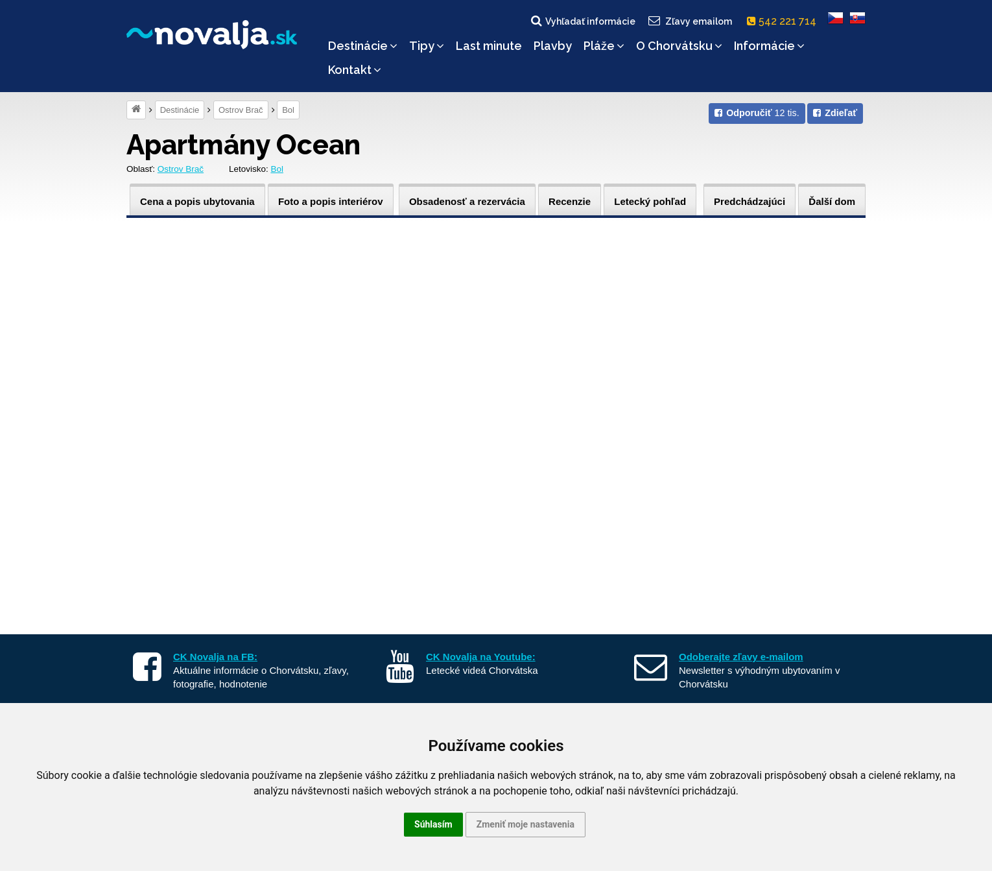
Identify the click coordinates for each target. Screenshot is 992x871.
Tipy (426, 46)
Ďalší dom (832, 201)
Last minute (489, 46)
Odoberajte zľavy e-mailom (741, 656)
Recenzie (570, 201)
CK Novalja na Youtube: (481, 656)
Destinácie (362, 46)
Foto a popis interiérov (330, 201)
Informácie (769, 46)
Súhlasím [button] (433, 824)
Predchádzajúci (749, 201)
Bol (288, 110)
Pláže (604, 46)
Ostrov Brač (240, 110)
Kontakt (354, 70)
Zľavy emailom (689, 21)
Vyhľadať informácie (582, 21)
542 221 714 (784, 21)
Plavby (553, 46)
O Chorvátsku (679, 46)
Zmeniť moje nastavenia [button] (525, 824)
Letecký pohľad (650, 201)
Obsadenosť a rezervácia (467, 201)
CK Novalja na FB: (215, 656)
